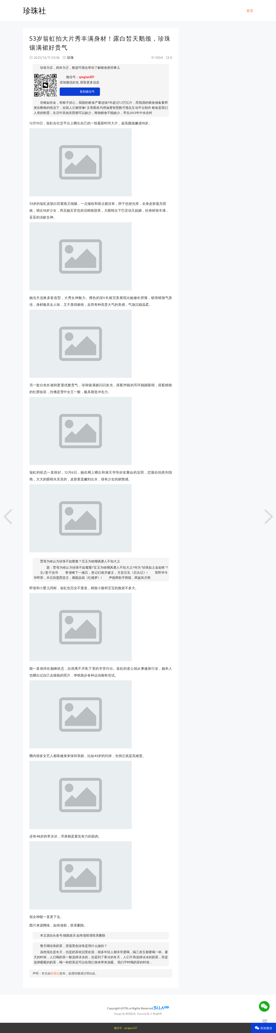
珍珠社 (34, 10)
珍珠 (70, 57)
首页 (249, 11)
